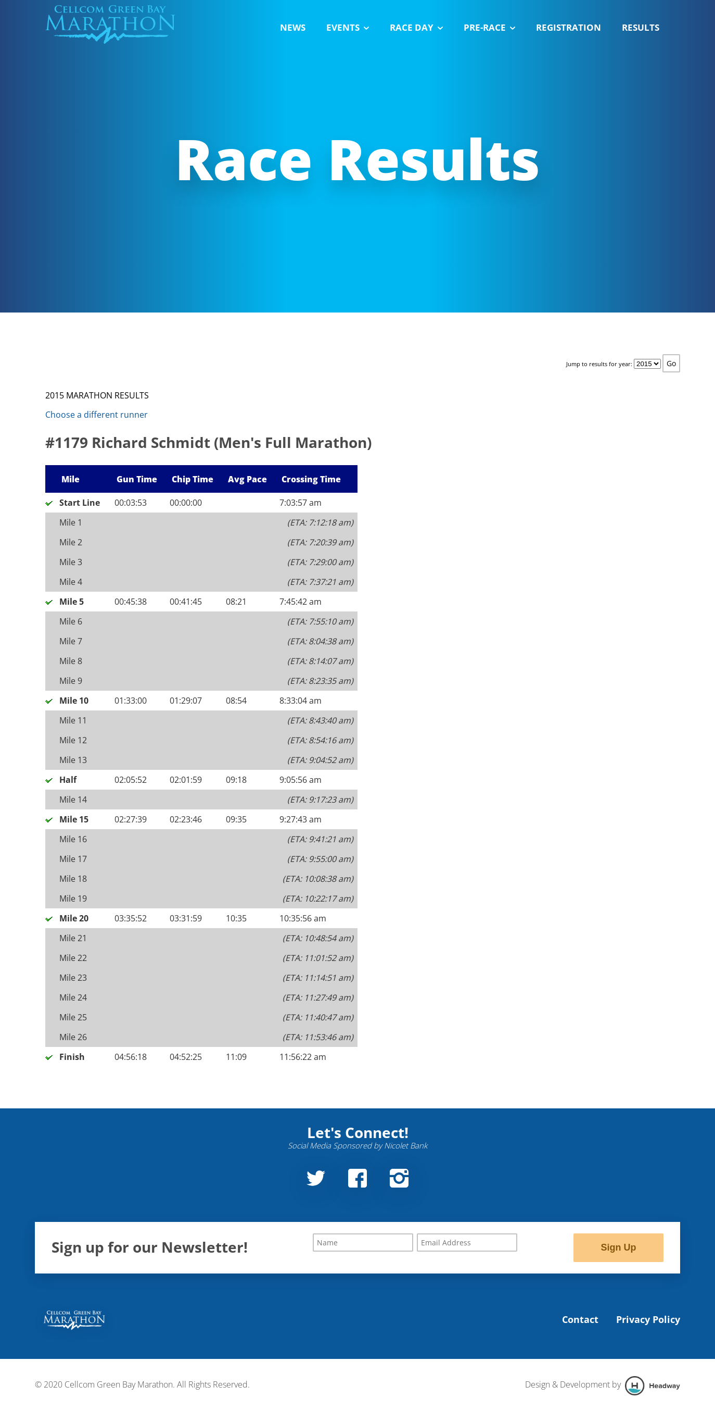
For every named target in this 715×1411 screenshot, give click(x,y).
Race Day (416, 27)
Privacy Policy (648, 1319)
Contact (580, 1319)
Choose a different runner (96, 414)
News (292, 27)
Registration (568, 27)
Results (640, 27)
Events (347, 27)
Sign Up (618, 1247)
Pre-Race (489, 27)
